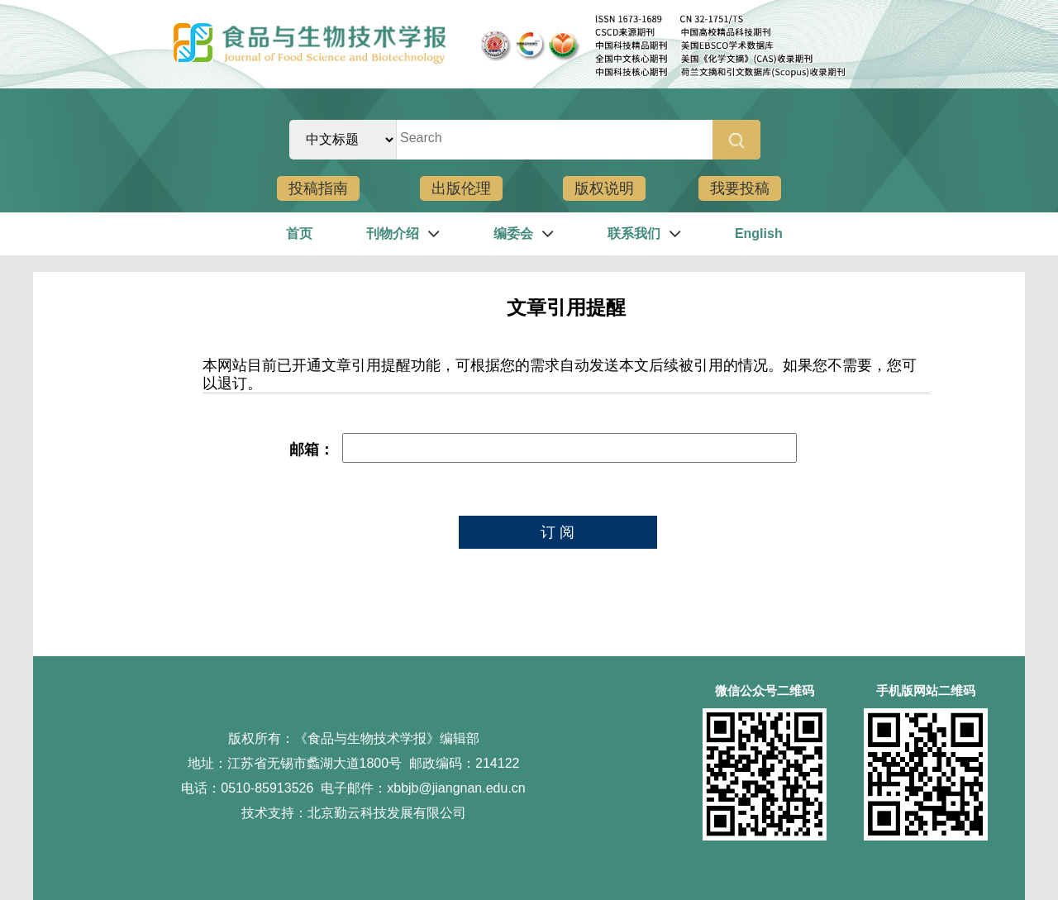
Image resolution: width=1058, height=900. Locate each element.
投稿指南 (318, 188)
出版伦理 (461, 188)
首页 (299, 233)
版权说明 (604, 188)
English (759, 233)
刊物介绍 (392, 233)
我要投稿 (740, 188)
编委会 (513, 233)
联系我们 (634, 233)
